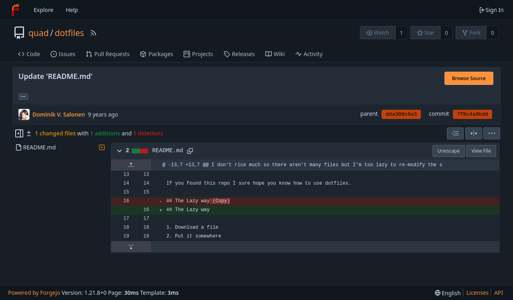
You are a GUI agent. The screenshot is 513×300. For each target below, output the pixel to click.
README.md (167, 150)
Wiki (275, 54)
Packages (156, 54)
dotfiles (69, 33)
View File (481, 150)
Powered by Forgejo (34, 292)
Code (29, 54)
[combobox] (455, 133)
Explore (43, 10)
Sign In (491, 10)
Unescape (449, 150)
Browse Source (469, 78)
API (498, 292)
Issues (62, 54)
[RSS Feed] (93, 32)
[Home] (15, 10)
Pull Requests (107, 54)
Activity (309, 54)
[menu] (491, 133)
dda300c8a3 (401, 114)
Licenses (478, 292)
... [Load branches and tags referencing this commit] (23, 96)
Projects (198, 54)
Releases (239, 54)
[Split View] (473, 133)
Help (72, 10)
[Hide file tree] (19, 133)
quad (38, 33)
